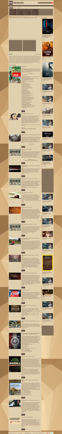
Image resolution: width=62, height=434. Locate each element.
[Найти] (52, 3)
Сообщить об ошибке (38, 54)
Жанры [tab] (15, 7)
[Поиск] (44, 3)
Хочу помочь (20, 433)
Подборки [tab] (11, 7)
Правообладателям (28, 433)
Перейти (23, 111)
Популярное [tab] (19, 7)
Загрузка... (25, 29)
